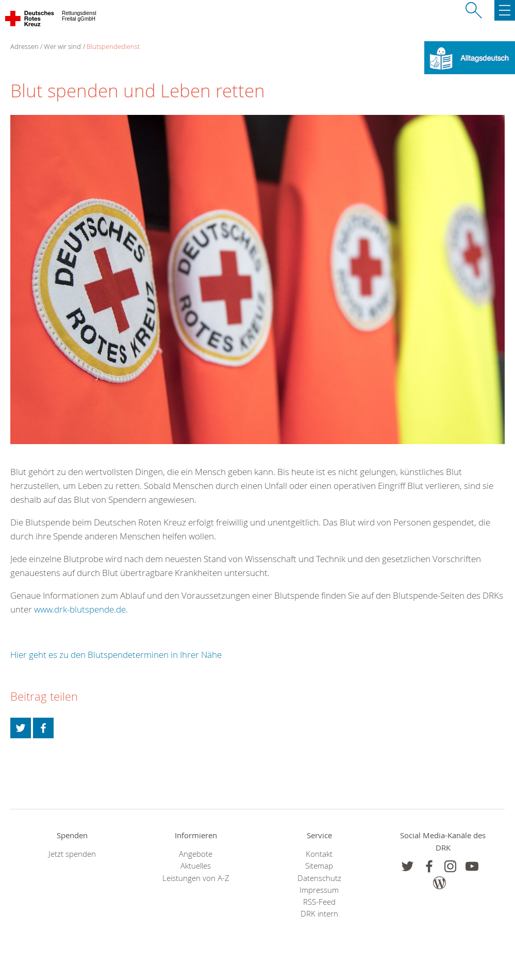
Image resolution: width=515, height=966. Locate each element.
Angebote (195, 854)
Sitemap (319, 866)
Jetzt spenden (72, 854)
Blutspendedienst (113, 46)
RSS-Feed (319, 902)
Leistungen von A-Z (195, 878)
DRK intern (319, 914)
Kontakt (319, 854)
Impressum (319, 890)
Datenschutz (319, 878)
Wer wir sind (62, 46)
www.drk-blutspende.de (80, 609)
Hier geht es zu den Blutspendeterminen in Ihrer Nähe (116, 654)
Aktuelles (195, 866)
